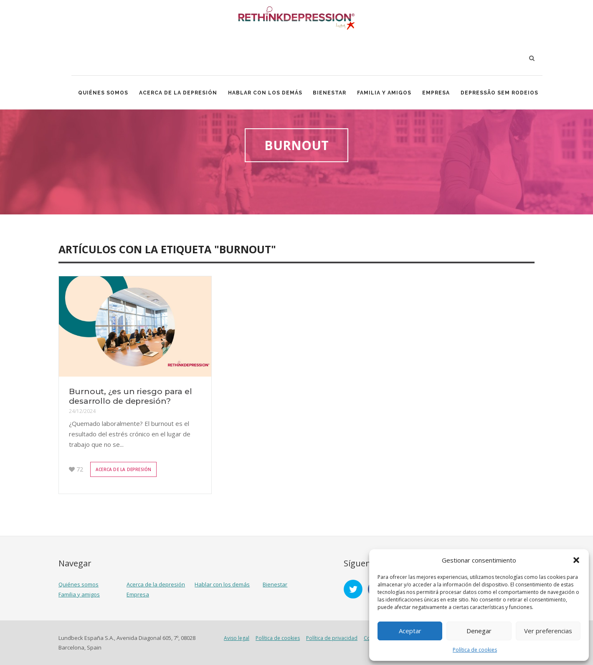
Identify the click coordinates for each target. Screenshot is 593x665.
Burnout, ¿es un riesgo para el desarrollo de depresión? (130, 396)
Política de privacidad (331, 638)
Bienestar (330, 93)
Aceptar (410, 631)
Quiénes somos (103, 93)
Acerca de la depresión (178, 93)
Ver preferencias (548, 631)
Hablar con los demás (265, 93)
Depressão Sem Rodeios (500, 93)
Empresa (436, 93)
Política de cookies (475, 649)
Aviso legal (236, 638)
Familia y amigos (384, 93)
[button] (576, 560)
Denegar (479, 631)
